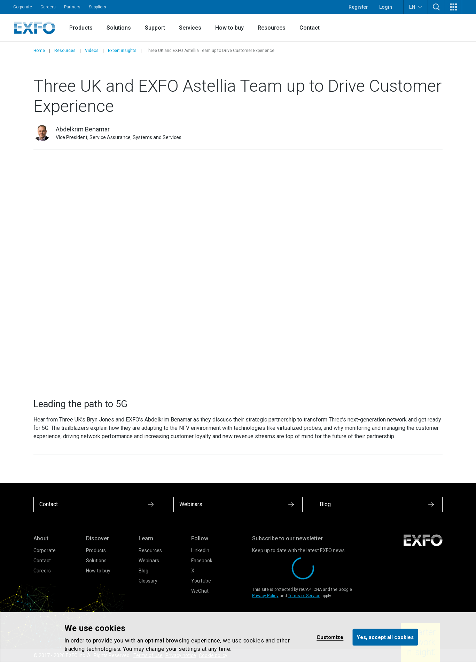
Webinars (149, 560)
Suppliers (97, 7)
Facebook (201, 560)
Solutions (119, 27)
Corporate (22, 7)
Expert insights (122, 50)
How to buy (229, 27)
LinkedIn (200, 550)
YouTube (201, 581)
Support (155, 27)
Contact (309, 27)
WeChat (200, 591)
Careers (48, 7)
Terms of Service (304, 595)
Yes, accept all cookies (385, 637)
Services (190, 27)
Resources (272, 27)
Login (385, 7)
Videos (92, 50)
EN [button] (415, 7)
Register (358, 7)
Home (39, 50)
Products (81, 27)
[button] (436, 7)
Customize (330, 637)
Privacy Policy (265, 595)
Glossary (148, 581)
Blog (143, 570)
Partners (72, 7)
